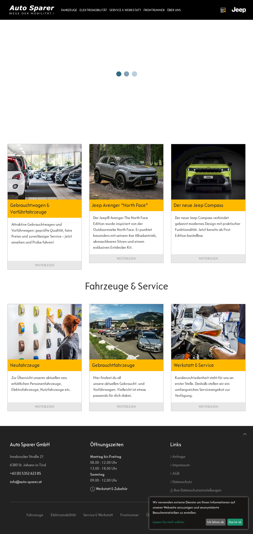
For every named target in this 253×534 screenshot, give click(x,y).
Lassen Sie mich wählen (168, 522)
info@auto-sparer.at (26, 481)
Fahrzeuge (69, 10)
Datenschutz (181, 481)
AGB (174, 473)
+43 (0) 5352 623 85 (25, 473)
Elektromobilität (93, 10)
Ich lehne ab (215, 522)
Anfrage (177, 456)
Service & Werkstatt (125, 10)
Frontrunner (154, 10)
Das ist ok (235, 522)
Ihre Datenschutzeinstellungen (195, 490)
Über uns (174, 10)
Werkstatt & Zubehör (111, 488)
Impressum (180, 465)
